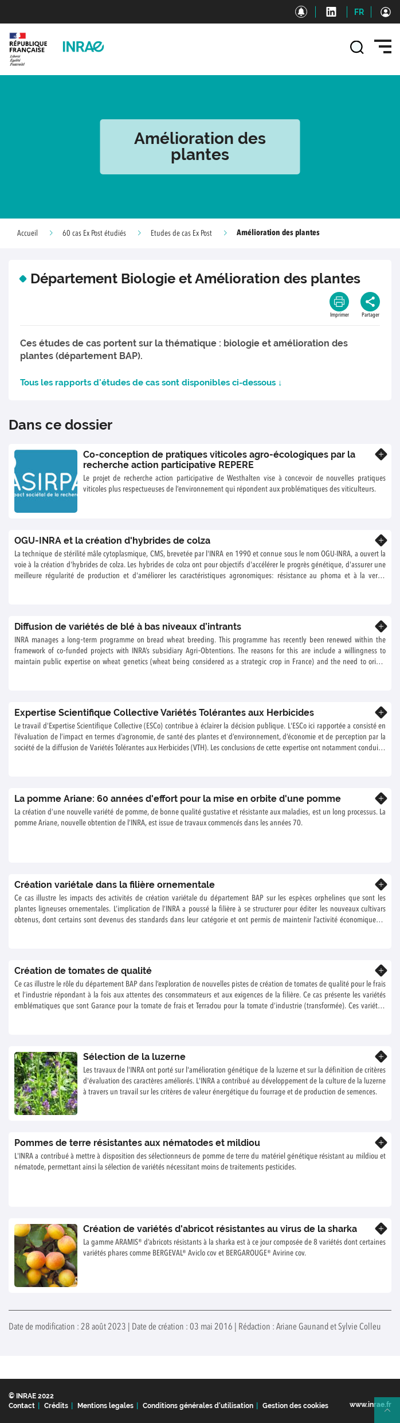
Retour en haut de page (392, 1415)
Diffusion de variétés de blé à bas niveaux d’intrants (127, 626)
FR (359, 12)
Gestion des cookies (295, 1406)
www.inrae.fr (370, 1405)
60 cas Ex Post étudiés (94, 233)
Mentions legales (105, 1406)
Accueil (27, 233)
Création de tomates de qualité (83, 970)
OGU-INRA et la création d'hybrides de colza (112, 540)
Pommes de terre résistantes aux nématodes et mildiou (137, 1142)
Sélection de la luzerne (134, 1056)
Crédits (56, 1406)
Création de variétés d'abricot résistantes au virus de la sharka (220, 1228)
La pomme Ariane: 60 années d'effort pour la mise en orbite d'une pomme (177, 798)
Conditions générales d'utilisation (198, 1406)
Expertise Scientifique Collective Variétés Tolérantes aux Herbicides (164, 712)
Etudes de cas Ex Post (181, 233)
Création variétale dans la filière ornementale (114, 884)
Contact (22, 1406)
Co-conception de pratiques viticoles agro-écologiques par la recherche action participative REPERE (219, 459)
